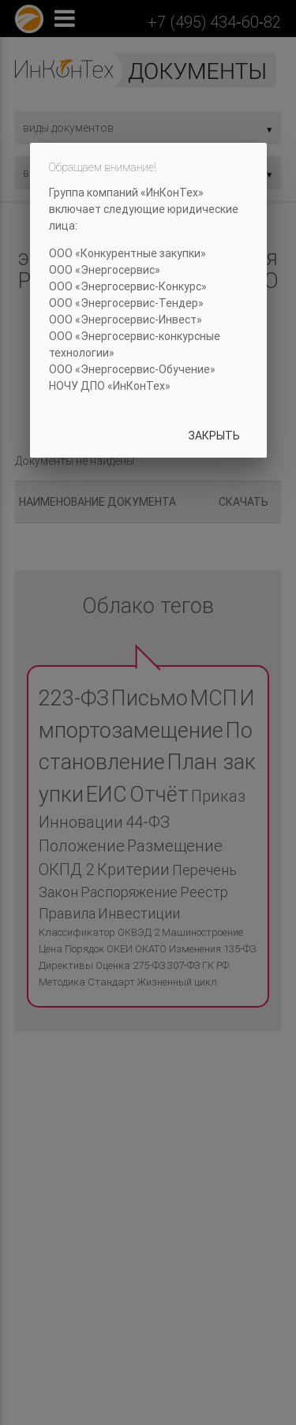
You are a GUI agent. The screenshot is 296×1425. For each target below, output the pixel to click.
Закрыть (214, 435)
